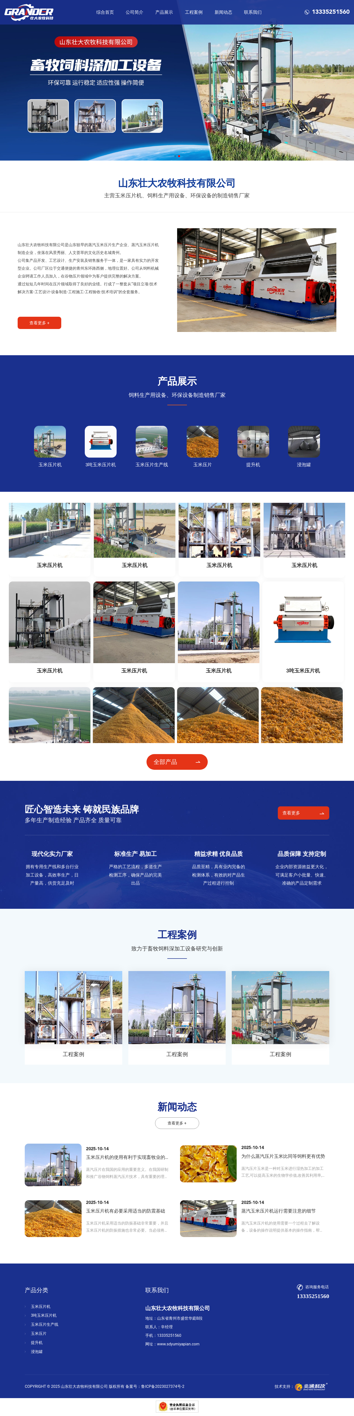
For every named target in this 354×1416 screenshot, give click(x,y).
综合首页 (105, 12)
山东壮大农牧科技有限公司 (84, 1386)
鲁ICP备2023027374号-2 (162, 1386)
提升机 (37, 1342)
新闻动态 (223, 12)
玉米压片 (39, 1333)
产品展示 (164, 12)
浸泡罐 (37, 1351)
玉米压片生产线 (44, 1324)
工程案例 (194, 12)
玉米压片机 (40, 1306)
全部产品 (165, 762)
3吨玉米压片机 (44, 1315)
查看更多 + (39, 322)
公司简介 (134, 12)
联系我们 (253, 12)
